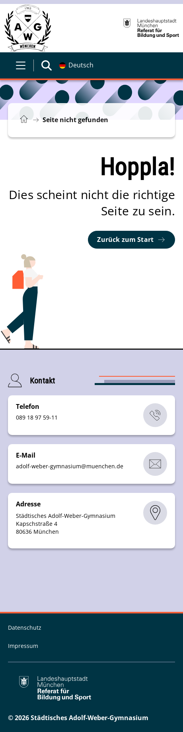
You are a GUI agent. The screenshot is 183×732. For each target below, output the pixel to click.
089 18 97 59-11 (37, 417)
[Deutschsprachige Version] (76, 65)
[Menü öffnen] (20, 65)
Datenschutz (24, 627)
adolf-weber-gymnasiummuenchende (69, 466)
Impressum (23, 646)
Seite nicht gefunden (75, 119)
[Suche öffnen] (46, 65)
